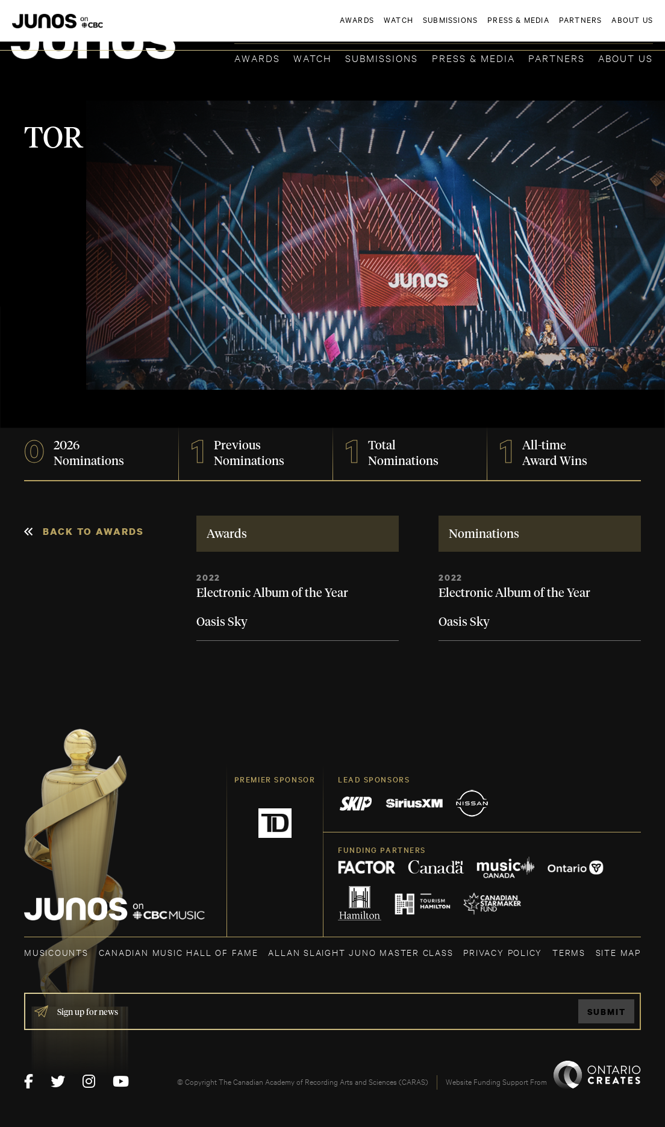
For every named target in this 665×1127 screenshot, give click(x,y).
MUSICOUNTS (56, 952)
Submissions (381, 57)
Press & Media (473, 57)
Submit (606, 1011)
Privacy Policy (502, 952)
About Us (625, 57)
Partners (556, 57)
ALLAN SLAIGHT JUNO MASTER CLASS (360, 952)
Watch (312, 57)
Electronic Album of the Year (272, 593)
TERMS (568, 952)
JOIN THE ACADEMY (485, 28)
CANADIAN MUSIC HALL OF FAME (178, 952)
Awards (257, 57)
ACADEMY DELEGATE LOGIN (596, 28)
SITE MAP (618, 952)
